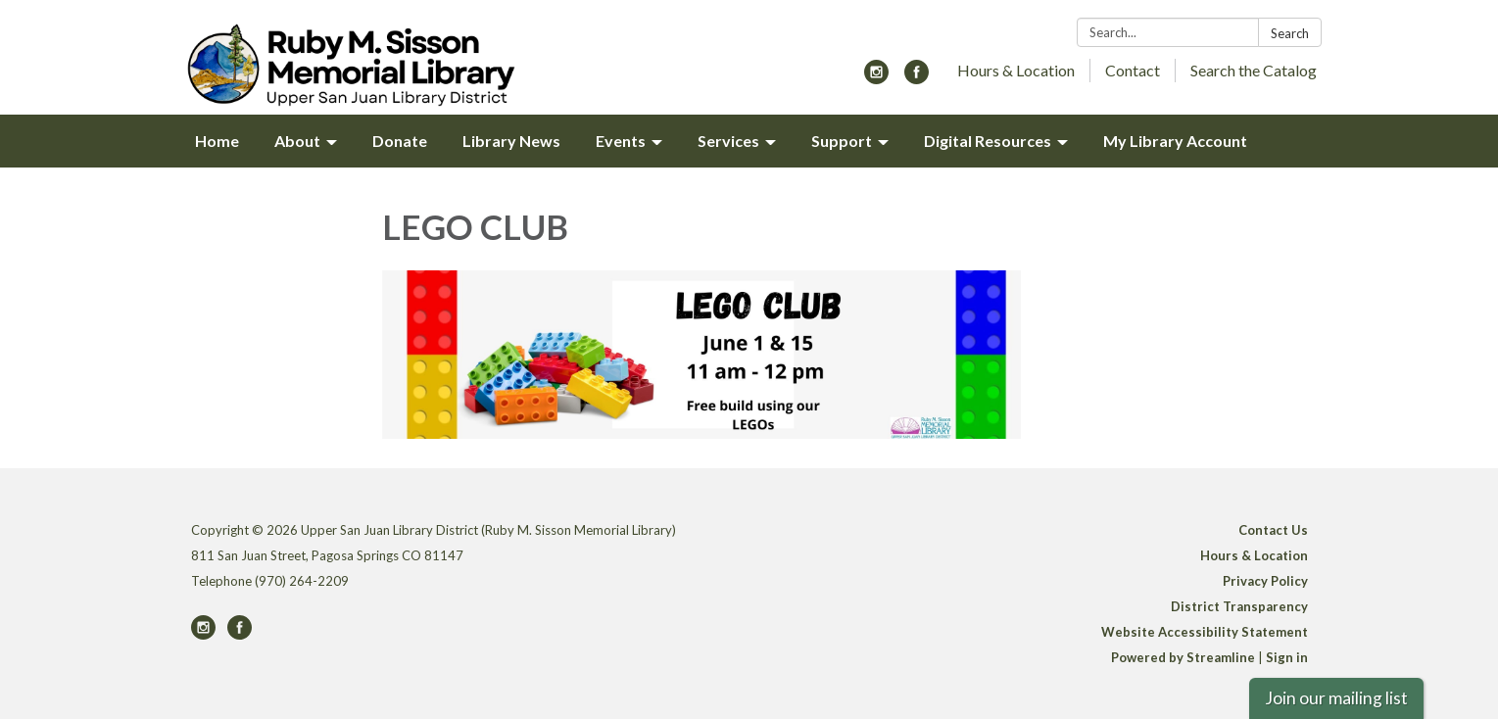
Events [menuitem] (621, 140)
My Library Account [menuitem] (1175, 140)
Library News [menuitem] (511, 140)
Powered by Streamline (1183, 657)
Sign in (1287, 657)
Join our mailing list (1336, 698)
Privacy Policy (1265, 581)
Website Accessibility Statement (1204, 632)
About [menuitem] (297, 140)
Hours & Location (1016, 70)
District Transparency (1239, 606)
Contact (1132, 70)
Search (1290, 33)
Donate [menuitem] (399, 140)
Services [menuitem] (728, 140)
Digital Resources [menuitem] (987, 140)
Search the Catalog (1253, 70)
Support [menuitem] (841, 140)
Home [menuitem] (217, 140)
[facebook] (916, 78)
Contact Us (1273, 530)
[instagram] (876, 78)
